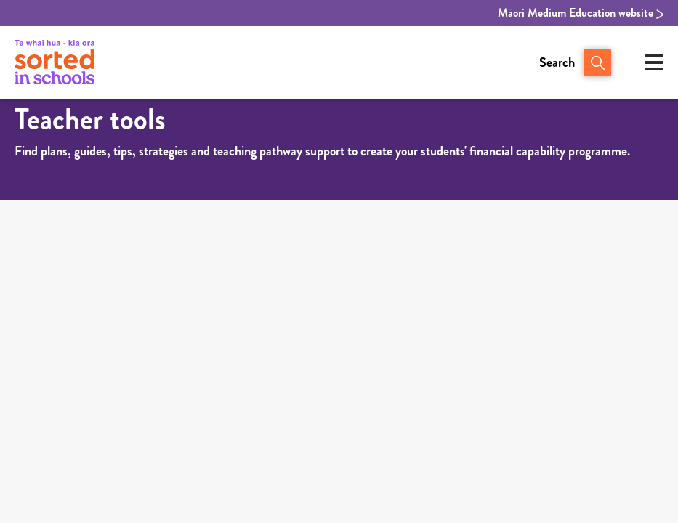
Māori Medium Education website (580, 13)
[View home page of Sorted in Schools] (54, 62)
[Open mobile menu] (654, 62)
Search (557, 62)
